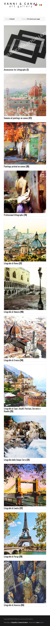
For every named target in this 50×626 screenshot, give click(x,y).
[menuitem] (45, 5)
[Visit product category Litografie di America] (25, 583)
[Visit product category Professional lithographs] (25, 193)
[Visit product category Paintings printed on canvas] (25, 145)
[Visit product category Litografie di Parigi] (25, 535)
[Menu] (45, 5)
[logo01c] (21, 5)
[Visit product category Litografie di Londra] (25, 486)
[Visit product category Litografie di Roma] (25, 242)
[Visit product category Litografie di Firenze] (25, 339)
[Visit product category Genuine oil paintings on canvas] (25, 96)
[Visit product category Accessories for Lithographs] (25, 48)
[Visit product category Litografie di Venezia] (25, 290)
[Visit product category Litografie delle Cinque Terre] (25, 438)
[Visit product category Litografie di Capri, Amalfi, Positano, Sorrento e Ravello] (25, 388)
